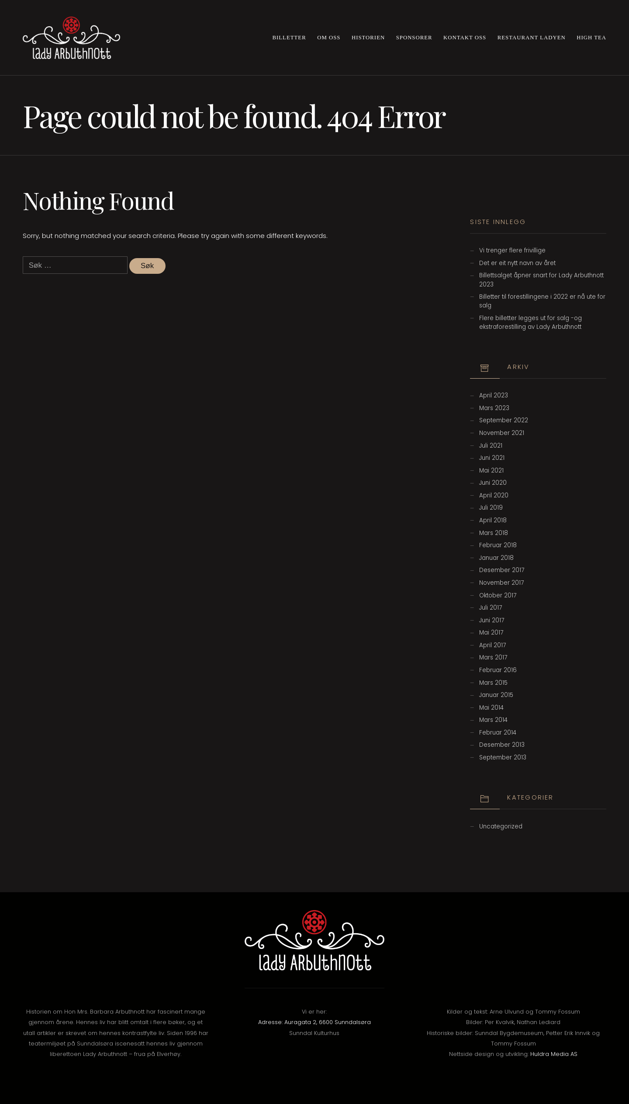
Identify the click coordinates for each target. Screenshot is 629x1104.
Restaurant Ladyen (532, 37)
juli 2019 (491, 508)
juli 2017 (490, 608)
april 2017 (492, 645)
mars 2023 (494, 408)
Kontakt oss (464, 37)
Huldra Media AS (553, 1054)
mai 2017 (491, 632)
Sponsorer (414, 37)
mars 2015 (493, 683)
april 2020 (493, 495)
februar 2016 (498, 670)
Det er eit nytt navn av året (517, 263)
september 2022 (503, 420)
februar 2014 (497, 732)
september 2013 (502, 757)
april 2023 (493, 395)
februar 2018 (498, 545)
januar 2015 (496, 695)
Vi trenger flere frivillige (512, 250)
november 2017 (501, 583)
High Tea (591, 37)
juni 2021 (492, 458)
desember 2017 (501, 570)
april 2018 (493, 520)
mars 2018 (493, 533)
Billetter (289, 37)
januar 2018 (496, 558)
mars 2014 (493, 720)
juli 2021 (490, 446)
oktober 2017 (497, 595)
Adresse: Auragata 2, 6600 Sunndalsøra (314, 1022)
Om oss (328, 37)
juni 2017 (491, 620)
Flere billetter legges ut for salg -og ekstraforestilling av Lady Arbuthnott (530, 322)
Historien (368, 37)
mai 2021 (491, 470)
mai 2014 (491, 708)
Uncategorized (500, 826)
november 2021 (501, 433)
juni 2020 (493, 483)
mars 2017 (493, 657)
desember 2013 (502, 745)
